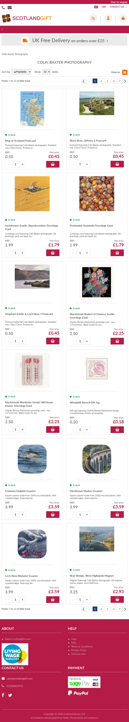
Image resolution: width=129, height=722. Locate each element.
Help (73, 649)
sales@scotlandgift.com (19, 688)
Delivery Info (78, 664)
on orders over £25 (68, 40)
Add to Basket (52, 167)
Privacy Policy (79, 660)
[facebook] (3, 705)
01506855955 (4, 7)
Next (124, 80)
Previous (83, 80)
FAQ (73, 652)
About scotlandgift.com (17, 649)
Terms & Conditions (82, 656)
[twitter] (10, 705)
